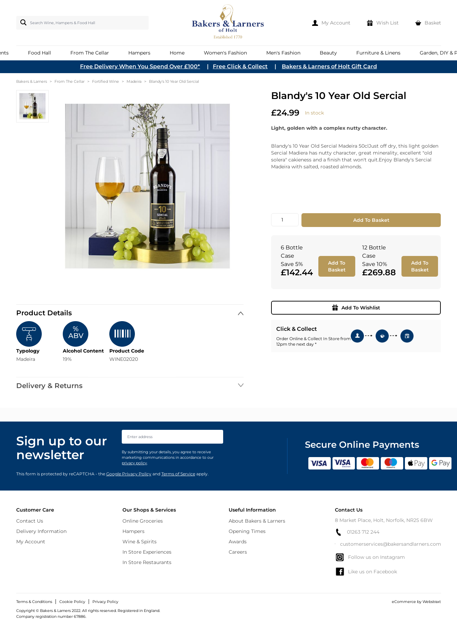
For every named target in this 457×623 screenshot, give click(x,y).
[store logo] (228, 22)
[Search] (22, 22)
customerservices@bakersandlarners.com (388, 544)
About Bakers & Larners (257, 521)
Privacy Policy (105, 601)
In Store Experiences (146, 552)
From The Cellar (69, 81)
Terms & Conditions (34, 601)
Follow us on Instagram (370, 557)
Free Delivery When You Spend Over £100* (140, 66)
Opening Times (247, 531)
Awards (238, 541)
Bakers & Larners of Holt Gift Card (329, 66)
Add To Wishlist (356, 308)
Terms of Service (178, 473)
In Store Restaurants (146, 562)
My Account (30, 541)
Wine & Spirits (139, 541)
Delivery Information (41, 531)
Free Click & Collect (240, 66)
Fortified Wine (105, 81)
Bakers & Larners (31, 81)
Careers (238, 552)
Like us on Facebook (366, 571)
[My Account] (331, 22)
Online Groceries (142, 521)
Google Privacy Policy (128, 473)
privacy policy (134, 463)
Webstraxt (432, 601)
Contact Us (29, 521)
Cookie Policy (72, 601)
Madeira (134, 81)
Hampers (133, 531)
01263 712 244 (357, 532)
